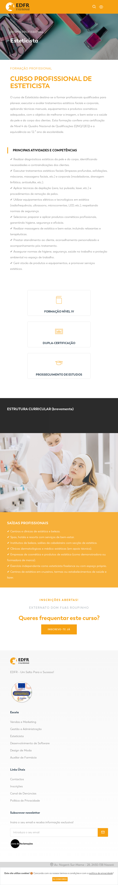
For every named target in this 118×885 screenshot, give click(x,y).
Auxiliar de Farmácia (23, 757)
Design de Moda (21, 750)
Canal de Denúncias (23, 793)
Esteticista (17, 736)
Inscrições (16, 786)
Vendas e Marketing (23, 722)
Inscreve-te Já (59, 629)
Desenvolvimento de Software (30, 743)
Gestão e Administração (26, 729)
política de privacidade (101, 873)
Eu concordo (60, 879)
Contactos (17, 779)
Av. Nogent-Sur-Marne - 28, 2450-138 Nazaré (82, 865)
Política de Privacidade (25, 800)
